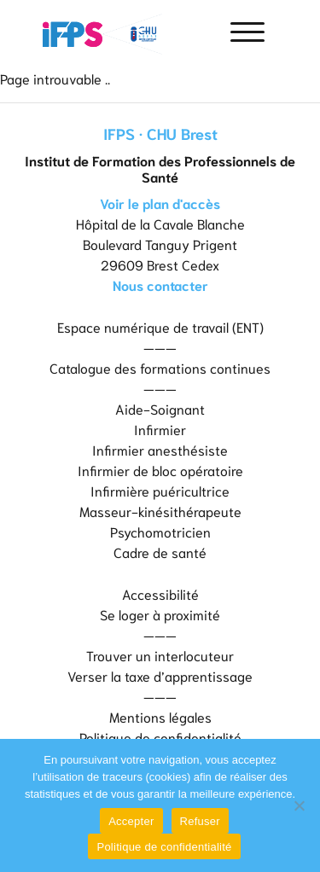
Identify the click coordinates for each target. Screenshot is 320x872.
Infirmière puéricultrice (160, 490)
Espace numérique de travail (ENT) (160, 326)
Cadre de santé (160, 552)
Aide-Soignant (160, 408)
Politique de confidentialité (160, 737)
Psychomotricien (160, 531)
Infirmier (160, 429)
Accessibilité (160, 593)
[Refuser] (298, 805)
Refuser (200, 821)
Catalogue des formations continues (160, 367)
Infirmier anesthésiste (160, 449)
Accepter (131, 821)
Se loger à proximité (160, 614)
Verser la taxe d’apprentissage (160, 675)
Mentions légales (160, 716)
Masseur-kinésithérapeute (160, 511)
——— (160, 347)
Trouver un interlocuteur (160, 655)
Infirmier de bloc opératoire (160, 470)
